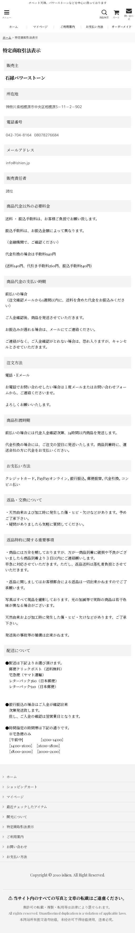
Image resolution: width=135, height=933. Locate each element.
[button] (6, 14)
